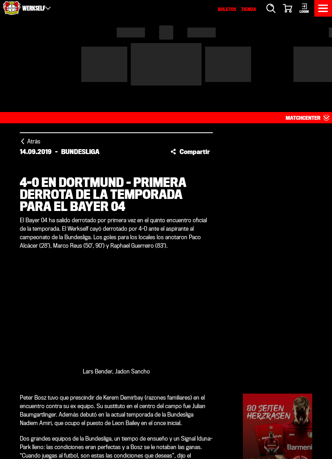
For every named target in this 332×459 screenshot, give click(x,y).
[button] (190, 94)
